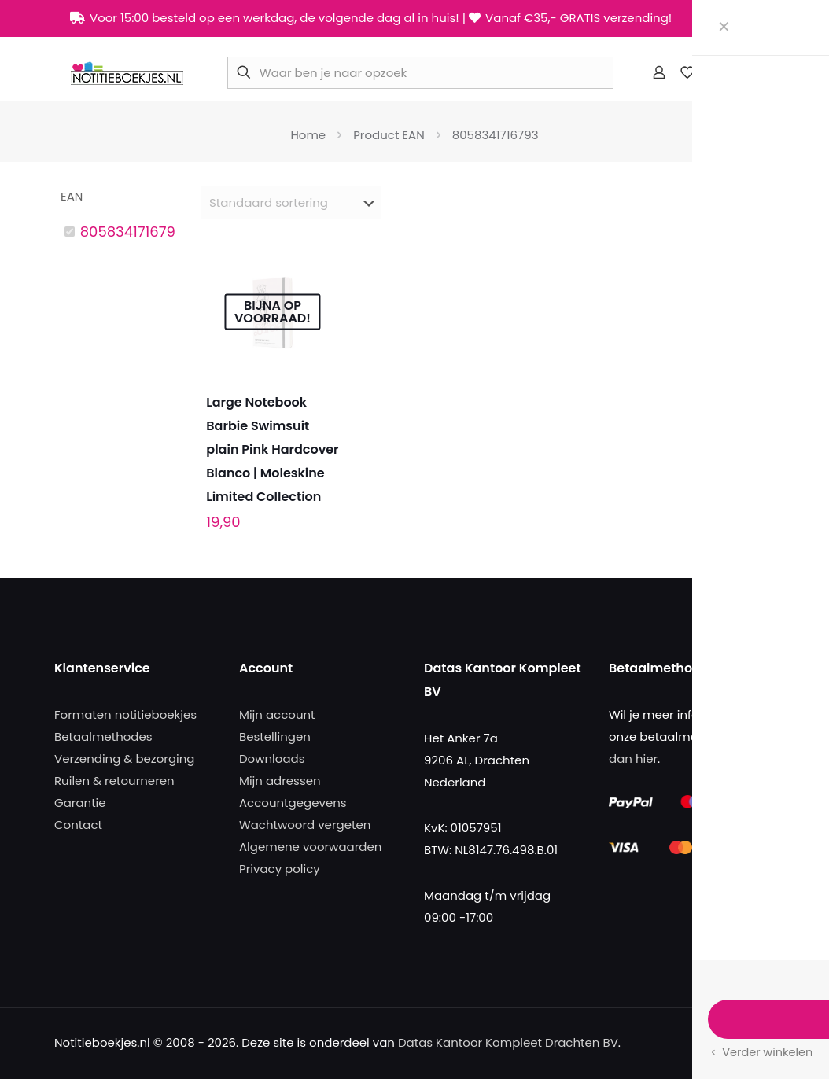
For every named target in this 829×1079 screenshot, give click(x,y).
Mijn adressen (280, 780)
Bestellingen (275, 736)
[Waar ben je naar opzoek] (420, 73)
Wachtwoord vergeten (304, 824)
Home (308, 135)
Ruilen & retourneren (114, 780)
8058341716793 (132, 232)
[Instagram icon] (750, 18)
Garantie (80, 802)
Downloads (272, 758)
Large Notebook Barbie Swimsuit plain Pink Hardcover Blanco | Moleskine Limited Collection (272, 449)
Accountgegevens (293, 802)
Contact (78, 824)
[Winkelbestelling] (291, 202)
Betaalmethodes (103, 736)
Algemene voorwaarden (310, 846)
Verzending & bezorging (124, 758)
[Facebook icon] (711, 18)
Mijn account (277, 714)
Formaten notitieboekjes (125, 714)
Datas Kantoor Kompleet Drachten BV (508, 1042)
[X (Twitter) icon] (730, 18)
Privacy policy (279, 868)
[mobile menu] (753, 72)
